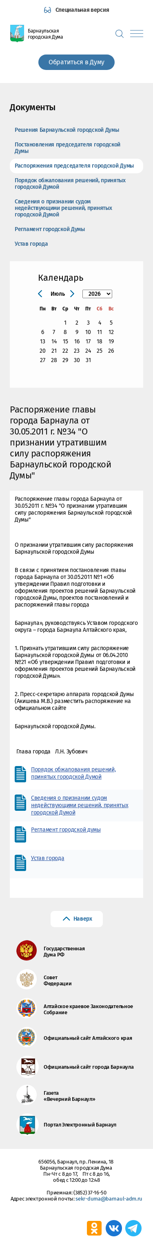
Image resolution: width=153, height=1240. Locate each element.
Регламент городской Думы (50, 229)
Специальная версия (82, 10)
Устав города (31, 243)
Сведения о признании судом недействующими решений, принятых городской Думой (63, 208)
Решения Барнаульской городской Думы (67, 130)
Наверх (82, 918)
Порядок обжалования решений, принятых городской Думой (70, 183)
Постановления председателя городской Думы (67, 148)
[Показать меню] (136, 33)
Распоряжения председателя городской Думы (74, 165)
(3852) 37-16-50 (89, 1193)
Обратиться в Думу (76, 62)
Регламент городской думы (66, 829)
